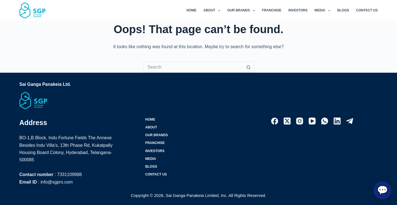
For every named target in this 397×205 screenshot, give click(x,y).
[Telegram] (349, 121)
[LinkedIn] (337, 121)
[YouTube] (312, 121)
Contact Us (367, 10)
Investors (298, 10)
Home (191, 10)
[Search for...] (193, 67)
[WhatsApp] (324, 121)
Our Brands (242, 10)
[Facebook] (274, 121)
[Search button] (248, 67)
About (213, 10)
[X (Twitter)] (287, 121)
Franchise (271, 10)
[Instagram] (299, 121)
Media (323, 10)
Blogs (343, 10)
